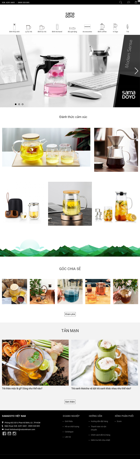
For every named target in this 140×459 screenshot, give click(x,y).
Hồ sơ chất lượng (72, 426)
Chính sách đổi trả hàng (100, 435)
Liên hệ (68, 437)
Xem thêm (70, 402)
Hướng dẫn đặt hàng (99, 421)
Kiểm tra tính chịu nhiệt (100, 440)
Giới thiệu (69, 421)
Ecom (119, 421)
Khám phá (70, 314)
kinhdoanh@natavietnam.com (22, 429)
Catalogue (69, 432)
